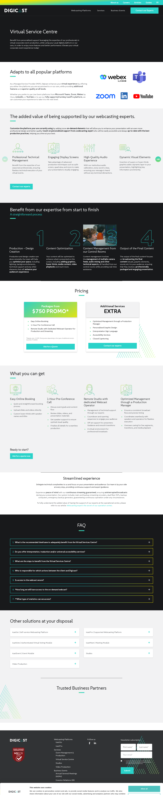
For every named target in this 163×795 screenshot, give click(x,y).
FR (157, 2)
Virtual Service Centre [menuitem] (65, 759)
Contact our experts (21, 186)
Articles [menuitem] (137, 2)
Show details (35, 791)
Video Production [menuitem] (63, 767)
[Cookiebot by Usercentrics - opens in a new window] (14, 790)
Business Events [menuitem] (118, 10)
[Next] (158, 159)
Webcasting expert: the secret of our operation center (89, 505)
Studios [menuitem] (59, 763)
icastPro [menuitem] (59, 746)
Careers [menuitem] (126, 2)
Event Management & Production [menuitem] (65, 754)
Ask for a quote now (21, 456)
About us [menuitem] (114, 2)
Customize (144, 784)
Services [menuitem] (100, 10)
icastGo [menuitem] (59, 742)
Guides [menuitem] (149, 2)
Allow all (144, 777)
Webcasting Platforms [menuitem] (81, 10)
